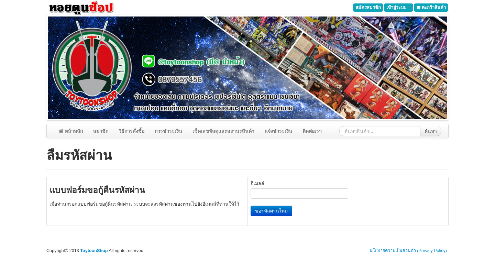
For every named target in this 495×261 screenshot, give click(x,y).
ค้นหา (431, 131)
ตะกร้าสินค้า (431, 7)
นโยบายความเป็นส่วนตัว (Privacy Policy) (408, 250)
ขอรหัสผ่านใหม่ (271, 211)
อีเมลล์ (257, 183)
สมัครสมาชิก (368, 7)
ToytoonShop (94, 250)
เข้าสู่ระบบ (398, 7)
